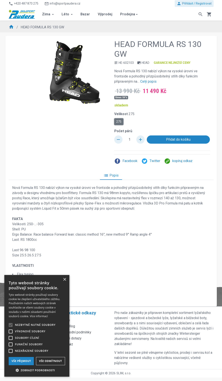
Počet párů (123, 131)
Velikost (124, 114)
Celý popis (148, 81)
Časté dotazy (71, 338)
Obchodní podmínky (76, 332)
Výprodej (105, 14)
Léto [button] (66, 14)
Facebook (125, 161)
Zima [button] (46, 14)
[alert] (36, 326)
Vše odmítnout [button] (50, 361)
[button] (37, 370)
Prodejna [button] (127, 14)
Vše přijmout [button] (21, 361)
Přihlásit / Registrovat (194, 3)
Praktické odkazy (78, 312)
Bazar (85, 14)
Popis (111, 175)
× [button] (64, 279)
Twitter (150, 161)
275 (118, 121)
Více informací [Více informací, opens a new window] (39, 316)
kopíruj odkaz (178, 161)
